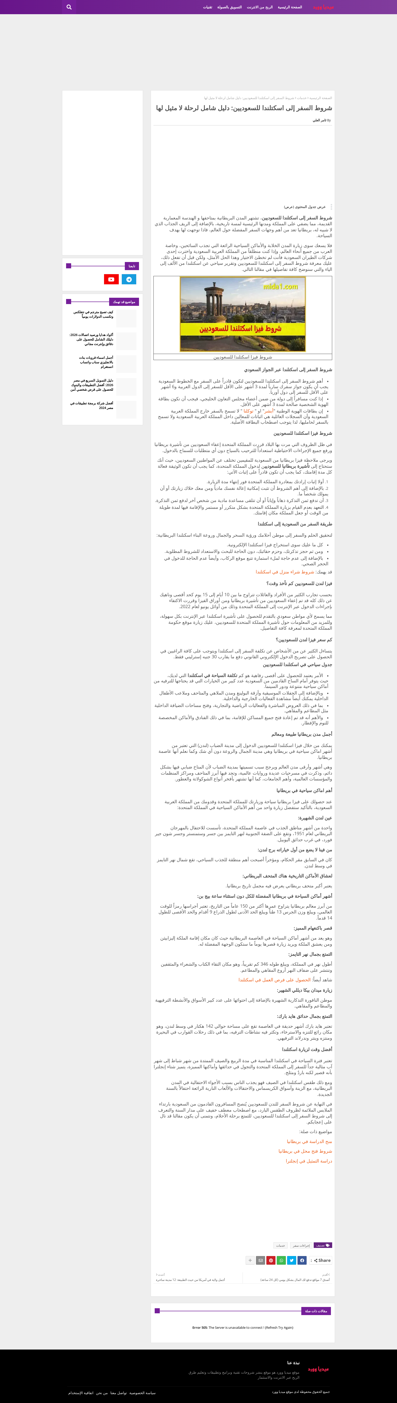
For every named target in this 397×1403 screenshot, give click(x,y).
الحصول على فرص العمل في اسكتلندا (275, 980)
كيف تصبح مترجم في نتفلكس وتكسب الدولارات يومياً (93, 314)
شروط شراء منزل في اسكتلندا (285, 572)
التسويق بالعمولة (229, 7)
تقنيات (207, 7)
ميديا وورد (278, 1391)
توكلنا (247, 411)
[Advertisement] (198, 52)
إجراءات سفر (301, 1245)
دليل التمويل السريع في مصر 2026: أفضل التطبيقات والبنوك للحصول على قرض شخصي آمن (91, 385)
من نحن (102, 1392)
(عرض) (289, 206)
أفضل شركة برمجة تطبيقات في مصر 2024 (91, 405)
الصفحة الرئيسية (290, 7)
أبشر (268, 411)
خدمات (302, 98)
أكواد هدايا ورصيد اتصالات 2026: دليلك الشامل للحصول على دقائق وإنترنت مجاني (91, 339)
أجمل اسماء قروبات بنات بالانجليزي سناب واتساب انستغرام (96, 362)
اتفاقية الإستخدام (80, 1392)
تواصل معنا (118, 1392)
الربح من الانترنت (260, 7)
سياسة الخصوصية (142, 1392)
